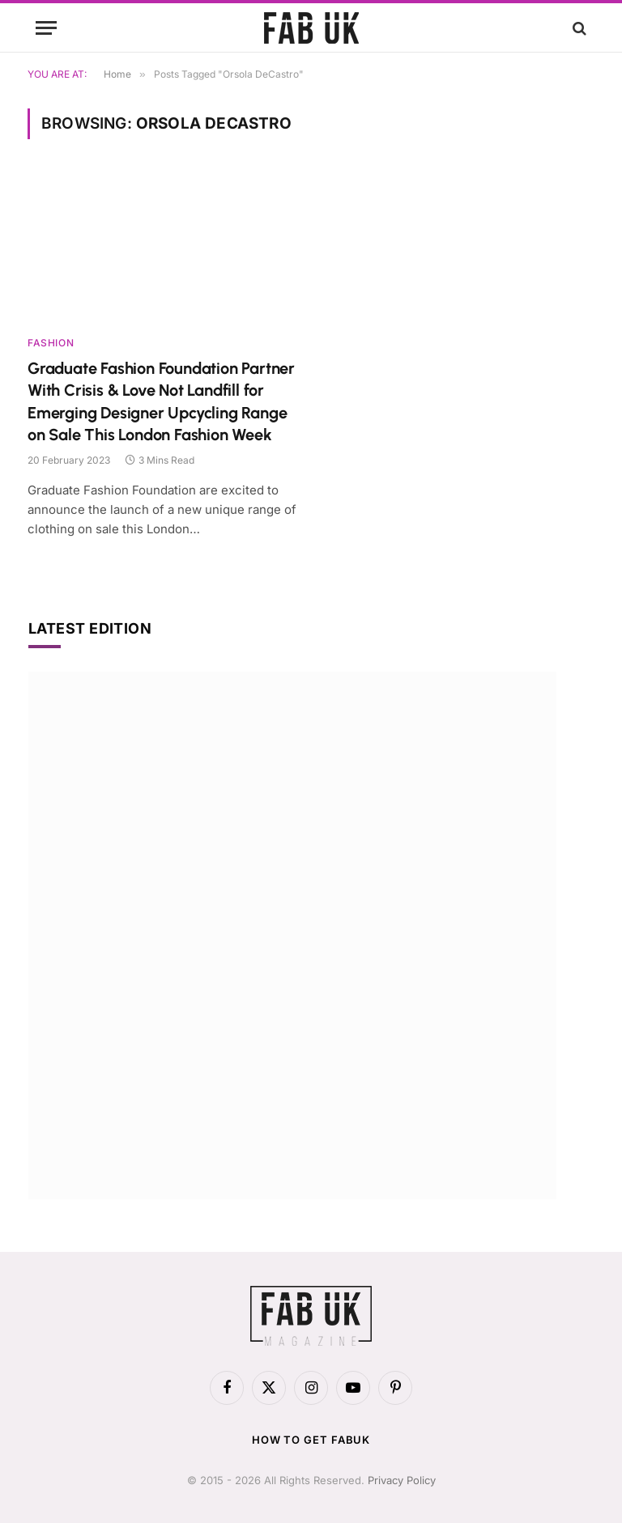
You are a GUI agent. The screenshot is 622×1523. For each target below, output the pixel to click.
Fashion (51, 343)
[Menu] (46, 28)
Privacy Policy (402, 1480)
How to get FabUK (311, 1439)
